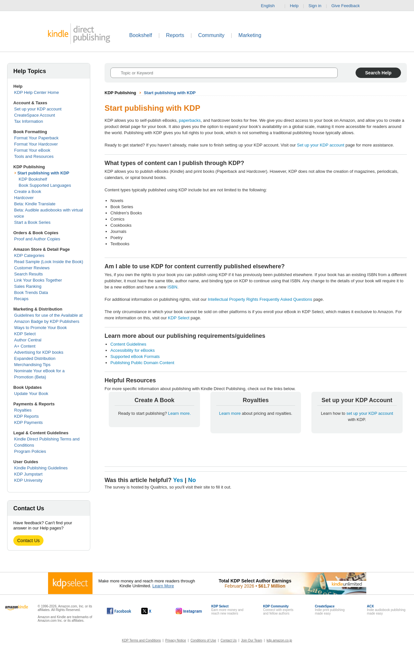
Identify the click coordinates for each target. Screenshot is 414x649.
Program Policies (30, 451)
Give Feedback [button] (348, 5)
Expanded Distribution (35, 358)
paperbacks (190, 120)
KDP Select (25, 333)
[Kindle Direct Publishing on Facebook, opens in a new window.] (119, 611)
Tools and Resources (34, 156)
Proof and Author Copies (37, 238)
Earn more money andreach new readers (227, 609)
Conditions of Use (203, 640)
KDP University (28, 480)
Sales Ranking (28, 286)
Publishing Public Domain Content (142, 362)
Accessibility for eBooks (132, 350)
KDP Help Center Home (36, 92)
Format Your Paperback (36, 137)
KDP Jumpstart (28, 474)
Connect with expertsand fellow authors (278, 609)
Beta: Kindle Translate (35, 203)
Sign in (314, 5)
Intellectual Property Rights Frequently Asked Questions (260, 299)
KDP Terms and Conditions (141, 640)
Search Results (28, 274)
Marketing (249, 35)
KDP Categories (29, 255)
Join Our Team (251, 640)
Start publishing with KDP (43, 173)
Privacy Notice (175, 640)
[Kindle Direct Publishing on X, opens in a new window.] (153, 611)
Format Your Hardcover (36, 144)
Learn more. (179, 413)
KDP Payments (28, 422)
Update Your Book (31, 393)
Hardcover (24, 197)
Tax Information (28, 121)
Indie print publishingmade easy (330, 609)
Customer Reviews (32, 267)
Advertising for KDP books (39, 352)
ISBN (172, 287)
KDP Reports (26, 416)
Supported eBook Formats (135, 356)
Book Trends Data (31, 292)
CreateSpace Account (34, 115)
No (192, 480)
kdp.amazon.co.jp (279, 640)
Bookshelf (140, 35)
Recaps (21, 298)
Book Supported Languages (45, 185)
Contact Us (28, 540)
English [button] (270, 5)
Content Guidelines (128, 344)
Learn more (230, 413)
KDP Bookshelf (33, 179)
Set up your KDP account (38, 109)
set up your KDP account (369, 413)
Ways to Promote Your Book (40, 327)
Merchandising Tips (32, 364)
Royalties (22, 410)
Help (294, 5)
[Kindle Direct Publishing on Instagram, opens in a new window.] (189, 611)
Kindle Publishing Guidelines (41, 467)
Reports (175, 35)
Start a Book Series (32, 222)
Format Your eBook (32, 150)
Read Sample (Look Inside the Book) (48, 261)
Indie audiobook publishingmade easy (386, 609)
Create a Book (27, 191)
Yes (178, 480)
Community (211, 35)
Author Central (28, 339)
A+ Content (24, 346)
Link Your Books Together (38, 280)
